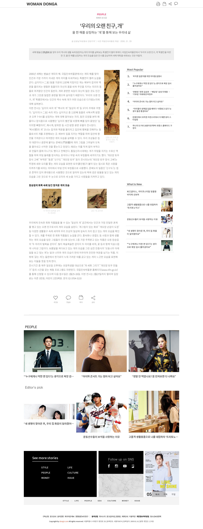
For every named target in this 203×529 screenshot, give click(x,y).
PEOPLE (101, 14)
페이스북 (109, 466)
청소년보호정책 (155, 516)
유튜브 (125, 466)
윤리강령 (60, 516)
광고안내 (53, 516)
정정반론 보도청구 (81, 516)
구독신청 (46, 516)
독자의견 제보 (69, 516)
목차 (157, 494)
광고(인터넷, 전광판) (114, 516)
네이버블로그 (133, 466)
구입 (173, 494)
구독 (165, 494)
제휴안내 (125, 516)
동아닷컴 (95, 516)
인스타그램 (116, 466)
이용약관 (132, 516)
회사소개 (102, 516)
